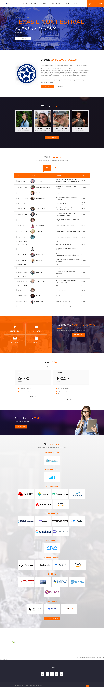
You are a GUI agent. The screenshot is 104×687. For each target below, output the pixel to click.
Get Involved (45, 3)
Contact (76, 3)
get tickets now (23, 38)
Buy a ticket (33, 396)
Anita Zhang (23, 128)
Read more (61, 86)
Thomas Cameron (80, 128)
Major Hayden (61, 128)
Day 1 (47, 168)
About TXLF (25, 3)
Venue (69, 3)
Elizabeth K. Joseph (42, 128)
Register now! (78, 334)
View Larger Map (4, 659)
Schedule (35, 3)
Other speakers (52, 137)
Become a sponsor (52, 618)
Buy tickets (47, 86)
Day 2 (56, 168)
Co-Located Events (58, 3)
